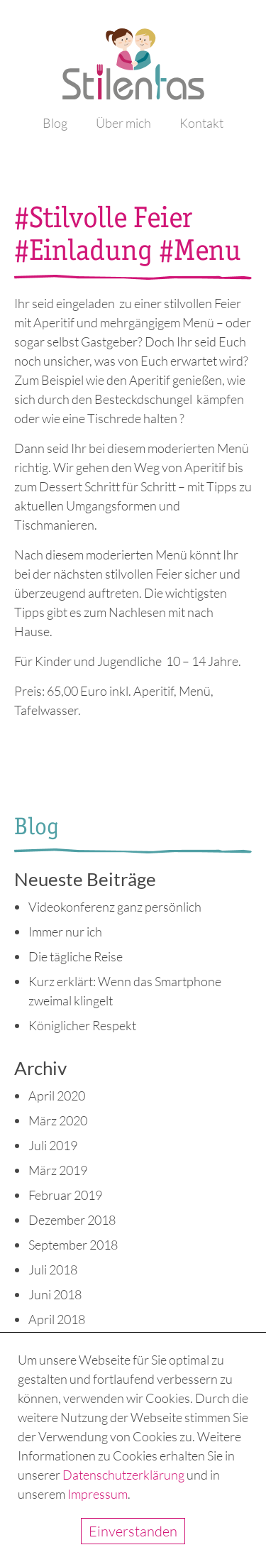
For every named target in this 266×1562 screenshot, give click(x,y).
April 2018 (56, 1319)
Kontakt (201, 123)
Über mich (123, 123)
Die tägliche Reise (75, 956)
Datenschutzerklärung (123, 1474)
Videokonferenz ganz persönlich (114, 906)
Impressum (97, 1494)
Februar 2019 (65, 1195)
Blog (55, 123)
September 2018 (73, 1244)
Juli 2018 (52, 1269)
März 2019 (57, 1170)
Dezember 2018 (72, 1220)
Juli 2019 (52, 1145)
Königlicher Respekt (82, 1025)
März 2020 (57, 1120)
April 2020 (56, 1095)
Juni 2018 (55, 1294)
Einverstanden (133, 1531)
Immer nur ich (65, 931)
